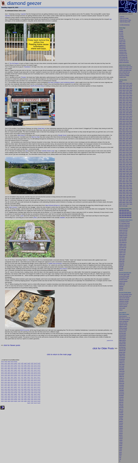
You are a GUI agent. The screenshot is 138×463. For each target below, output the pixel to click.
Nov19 (35, 373)
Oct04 (32, 399)
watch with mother (123, 323)
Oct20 (32, 372)
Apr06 (12, 396)
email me (122, 16)
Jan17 (2, 377)
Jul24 (22, 365)
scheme (64, 268)
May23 (15, 366)
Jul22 (22, 368)
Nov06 (35, 396)
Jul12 (22, 385)
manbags (121, 405)
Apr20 (12, 372)
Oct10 (32, 389)
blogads (121, 426)
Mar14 (9, 382)
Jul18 (22, 375)
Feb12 (5, 385)
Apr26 (12, 361)
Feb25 (5, 363)
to (120, 457)
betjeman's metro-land (124, 299)
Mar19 (9, 373)
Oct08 (32, 392)
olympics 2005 (122, 251)
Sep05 (28, 397)
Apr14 (12, 382)
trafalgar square (122, 244)
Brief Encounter (24, 330)
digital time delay (123, 326)
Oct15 (32, 380)
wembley (121, 416)
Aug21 (25, 370)
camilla (120, 443)
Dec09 (38, 391)
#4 (129, 317)
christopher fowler (123, 53)
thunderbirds (122, 359)
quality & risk (122, 283)
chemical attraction (123, 281)
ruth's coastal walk (123, 57)
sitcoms (121, 433)
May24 (15, 365)
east (120, 364)
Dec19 (38, 373)
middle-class (52, 263)
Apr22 (12, 368)
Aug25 (25, 363)
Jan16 (2, 378)
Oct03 (32, 401)
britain (122, 369)
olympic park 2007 (123, 232)
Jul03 (22, 401)
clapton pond (122, 355)
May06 (15, 396)
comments (121, 386)
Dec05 (38, 397)
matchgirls (121, 390)
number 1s (121, 378)
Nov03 (35, 401)
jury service (121, 373)
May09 (15, 391)
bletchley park (122, 350)
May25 (15, 363)
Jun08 (19, 392)
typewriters (121, 381)
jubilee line (121, 376)
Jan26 (2, 361)
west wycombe (122, 348)
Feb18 (5, 375)
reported (23, 14)
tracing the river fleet (123, 303)
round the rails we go (124, 60)
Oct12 (32, 385)
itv (119, 461)
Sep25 (28, 363)
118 (120, 459)
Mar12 (9, 385)
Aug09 (25, 391)
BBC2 (120, 454)
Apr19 (12, 373)
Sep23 (28, 366)
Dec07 (38, 394)
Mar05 (9, 397)
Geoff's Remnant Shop (37, 86)
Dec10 (38, 389)
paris (120, 455)
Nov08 (35, 392)
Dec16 (38, 378)
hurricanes (121, 392)
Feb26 (5, 361)
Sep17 (28, 377)
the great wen (122, 40)
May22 (15, 368)
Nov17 (35, 377)
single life (121, 286)
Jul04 (22, 399)
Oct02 (32, 403)
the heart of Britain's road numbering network (61, 82)
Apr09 (12, 391)
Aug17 (25, 377)
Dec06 (38, 396)
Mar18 (9, 375)
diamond (121, 316)
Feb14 (5, 382)
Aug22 (25, 368)
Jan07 (2, 394)
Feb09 (5, 391)
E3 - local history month (124, 223)
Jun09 (19, 391)
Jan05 (2, 397)
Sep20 (28, 372)
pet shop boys (122, 347)
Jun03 (19, 401)
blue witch (121, 38)
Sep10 (28, 389)
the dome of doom (123, 279)
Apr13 (12, 384)
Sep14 (28, 382)
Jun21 (19, 370)
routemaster (122, 361)
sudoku (120, 442)
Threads (23, 77)
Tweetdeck (27, 67)
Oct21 (32, 370)
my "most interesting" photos (125, 294)
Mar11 (9, 387)
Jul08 (22, 392)
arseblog (121, 31)
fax (121, 447)
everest (121, 438)
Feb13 (5, 384)
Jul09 (22, 391)
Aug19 (25, 373)
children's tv (122, 362)
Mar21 (9, 370)
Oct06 (32, 396)
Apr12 (12, 385)
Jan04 (2, 399)
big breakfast (122, 354)
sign (110, 19)
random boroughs (123, 237)
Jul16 (22, 378)
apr (120, 290)
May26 (15, 361)
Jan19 (2, 373)
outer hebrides (122, 342)
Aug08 (25, 392)
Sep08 (28, 392)
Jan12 (2, 385)
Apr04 (12, 399)
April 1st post (13, 207)
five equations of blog (124, 277)
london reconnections (124, 62)
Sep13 (28, 384)
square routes (122, 254)
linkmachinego (122, 48)
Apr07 (12, 394)
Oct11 (32, 387)
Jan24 (2, 365)
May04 (15, 399)
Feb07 (5, 394)
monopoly (121, 397)
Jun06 (19, 396)
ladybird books (122, 336)
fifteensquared (122, 46)
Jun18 (19, 375)
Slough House (62, 135)
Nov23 (35, 366)
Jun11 (19, 387)
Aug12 (25, 385)
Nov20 (35, 372)
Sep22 (28, 368)
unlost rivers (122, 257)
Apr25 (12, 363)
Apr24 (12, 365)
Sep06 (28, 396)
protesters (59, 263)
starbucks (121, 400)
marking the (121, 301)
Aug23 (25, 366)
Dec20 (38, 372)
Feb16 (5, 378)
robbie (120, 449)
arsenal (121, 431)
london (120, 321)
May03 (15, 401)
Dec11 (38, 387)
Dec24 (38, 365)
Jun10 (19, 389)
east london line (122, 247)
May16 (15, 378)
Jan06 (2, 396)
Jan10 (2, 389)
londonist (121, 34)
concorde (121, 414)
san (120, 357)
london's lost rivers (123, 230)
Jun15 (19, 380)
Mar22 (9, 368)
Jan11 (2, 387)
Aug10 (25, 389)
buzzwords (121, 393)
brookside (121, 395)
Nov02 (35, 403)
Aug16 (25, 378)
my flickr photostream (125, 24)
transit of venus (122, 331)
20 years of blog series (124, 73)
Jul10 (22, 389)
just (27, 151)
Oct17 (32, 377)
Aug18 (25, 375)
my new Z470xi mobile (124, 276)
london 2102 (122, 284)
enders (123, 364)
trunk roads (121, 366)
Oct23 (32, 366)
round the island (122, 50)
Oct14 (32, 382)
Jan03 (2, 401)
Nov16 (35, 378)
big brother (121, 374)
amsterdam (121, 368)
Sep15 (28, 380)
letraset (121, 430)
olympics (121, 343)
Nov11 (35, 387)
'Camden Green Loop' (48, 151)
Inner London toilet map (124, 72)
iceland (120, 310)
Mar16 (9, 378)
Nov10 (35, 389)
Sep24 (28, 365)
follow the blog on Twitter (125, 20)
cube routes (121, 259)
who (123, 383)
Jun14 (19, 382)
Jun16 (19, 378)
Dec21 (38, 370)
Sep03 (28, 401)
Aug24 (25, 365)
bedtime (121, 421)
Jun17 (19, 377)
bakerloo (121, 270)
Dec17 (38, 377)
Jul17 (22, 377)
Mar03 (9, 401)
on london (121, 36)
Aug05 (25, 397)
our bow (121, 29)
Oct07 (32, 394)
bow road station (123, 239)
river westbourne (123, 242)
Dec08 (38, 392)
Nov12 (35, 385)
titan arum (121, 380)
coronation (121, 385)
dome (120, 452)
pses (122, 428)
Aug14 (25, 382)
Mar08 (9, 392)
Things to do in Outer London (125, 66)
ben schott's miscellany (124, 319)
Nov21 (35, 370)
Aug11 (25, 387)
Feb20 (5, 372)
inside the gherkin (123, 306)
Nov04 (35, 399)
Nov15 (35, 380)
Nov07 (35, 394)
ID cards (121, 419)
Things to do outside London (125, 68)
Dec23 (38, 366)
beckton (121, 424)
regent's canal (122, 252)
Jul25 (22, 363)
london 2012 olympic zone (125, 296)
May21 (15, 370)
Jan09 (2, 391)
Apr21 (12, 370)
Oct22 (32, 368)
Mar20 (9, 372)
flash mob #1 (122, 317)
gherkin (121, 435)
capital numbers (122, 245)
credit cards (121, 371)
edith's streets (122, 43)
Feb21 (5, 370)
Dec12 (38, 385)
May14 (15, 382)
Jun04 (19, 399)
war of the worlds (123, 329)
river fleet (121, 266)
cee (120, 447)
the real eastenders (123, 228)
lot (119, 457)
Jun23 (19, 366)
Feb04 (5, 399)
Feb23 (5, 366)
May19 (15, 373)
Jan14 (2, 382)
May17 (15, 377)
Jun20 (19, 372)
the (61, 268)
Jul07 (22, 394)
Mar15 (9, 380)
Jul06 (22, 396)
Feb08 (5, 392)
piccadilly (121, 268)
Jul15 (22, 380)
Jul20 (22, 372)
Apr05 (12, 397)
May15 (15, 380)
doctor (120, 383)
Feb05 (5, 397)
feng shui (121, 402)
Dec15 (38, 380)
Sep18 (28, 375)
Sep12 (28, 385)
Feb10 (5, 389)
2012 (124, 343)
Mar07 (9, 394)
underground (125, 321)
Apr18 (12, 375)
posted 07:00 (110, 340)
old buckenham (122, 335)
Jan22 (2, 368)
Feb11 (5, 387)
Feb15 (5, 380)
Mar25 (9, 363)
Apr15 (12, 380)
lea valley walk (122, 249)
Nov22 (35, 368)
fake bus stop (35, 137)
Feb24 (5, 365)
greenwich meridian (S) (124, 226)
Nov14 (35, 382)
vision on (121, 409)
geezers (125, 316)
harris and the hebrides (124, 297)
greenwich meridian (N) (124, 225)
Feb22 (5, 368)
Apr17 (12, 377)
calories (121, 437)
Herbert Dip (121, 261)
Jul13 (22, 384)
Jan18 (2, 375)
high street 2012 (122, 240)
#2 (126, 317)
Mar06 (9, 396)
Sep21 (28, 370)
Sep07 (28, 394)
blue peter (121, 388)
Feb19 (5, 373)
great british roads (123, 233)
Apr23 (12, 366)
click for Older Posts (103, 348)
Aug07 (25, 394)
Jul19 (22, 373)
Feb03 (5, 401)
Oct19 (32, 373)
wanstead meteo (123, 52)
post (22, 215)
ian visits (121, 33)
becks (120, 450)
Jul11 (22, 387)
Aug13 (25, 384)
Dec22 (38, 368)
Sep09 (28, 391)
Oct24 (32, 365)
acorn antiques (122, 338)
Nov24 (35, 365)
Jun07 (19, 394)
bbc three (121, 407)
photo (35, 217)
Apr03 (12, 401)
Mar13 (9, 384)
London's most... (123, 77)
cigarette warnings (123, 324)
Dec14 (38, 382)
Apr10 (12, 389)
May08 (15, 392)
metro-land (121, 263)
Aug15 (25, 380)
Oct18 (32, 375)
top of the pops (122, 333)
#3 (127, 317)
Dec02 (38, 403)
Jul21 (22, 370)
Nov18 (35, 375)
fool (122, 290)
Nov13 (35, 384)
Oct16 (32, 378)
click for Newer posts (12, 345)
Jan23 (2, 366)
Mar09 (9, 391)
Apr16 (12, 378)
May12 (15, 385)
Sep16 (28, 378)
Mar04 (9, 399)
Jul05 (22, 397)
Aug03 (25, 401)
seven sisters (122, 308)
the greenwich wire (123, 59)
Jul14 (22, 382)
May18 (15, 375)
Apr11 (12, 387)
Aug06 (25, 396)
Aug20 (25, 372)
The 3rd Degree (14, 63)
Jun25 (19, 363)
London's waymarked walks (125, 70)
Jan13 (2, 384)
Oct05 (32, 397)
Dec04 (38, 399)
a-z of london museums (124, 221)
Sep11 (28, 387)
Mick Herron (21, 135)
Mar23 (9, 366)
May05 (15, 397)
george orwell (122, 352)
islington (121, 417)
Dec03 (38, 401)
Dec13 (38, 384)
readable (62, 217)
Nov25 (35, 363)
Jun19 (19, 373)
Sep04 (28, 399)
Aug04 (25, 399)
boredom (121, 288)
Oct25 (32, 363)
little (120, 369)
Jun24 (19, 365)
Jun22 (19, 368)
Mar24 (9, 365)
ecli (120, 428)
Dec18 (38, 375)
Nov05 (35, 397)
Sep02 (28, 403)
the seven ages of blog (124, 274)
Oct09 (32, 391)
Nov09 (35, 391)
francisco (123, 357)
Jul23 (22, 366)
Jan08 (2, 392)
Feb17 (5, 377)
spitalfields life (122, 45)
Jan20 (2, 372)
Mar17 (9, 377)
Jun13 (19, 384)
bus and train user (123, 55)
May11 (15, 387)
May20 (15, 372)
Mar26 (9, 361)
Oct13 (32, 384)
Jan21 (2, 370)
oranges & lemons (123, 235)
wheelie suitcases (123, 328)
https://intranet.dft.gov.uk (52, 205)
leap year (121, 404)
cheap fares (41, 128)
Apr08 (12, 392)
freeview (121, 423)
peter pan (121, 399)
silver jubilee (122, 256)
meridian (127, 301)
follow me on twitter (124, 18)
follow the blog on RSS (125, 21)
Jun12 (19, 385)
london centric (122, 41)
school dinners (122, 345)
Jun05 (19, 397)
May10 (15, 389)
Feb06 (5, 396)
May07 (15, 394)
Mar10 (9, 389)
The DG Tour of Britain (124, 75)
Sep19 (28, 373)
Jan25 (2, 363)
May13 (15, 384)
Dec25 (38, 363)
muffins (120, 440)
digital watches (122, 340)
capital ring (121, 264)
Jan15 (2, 380)
